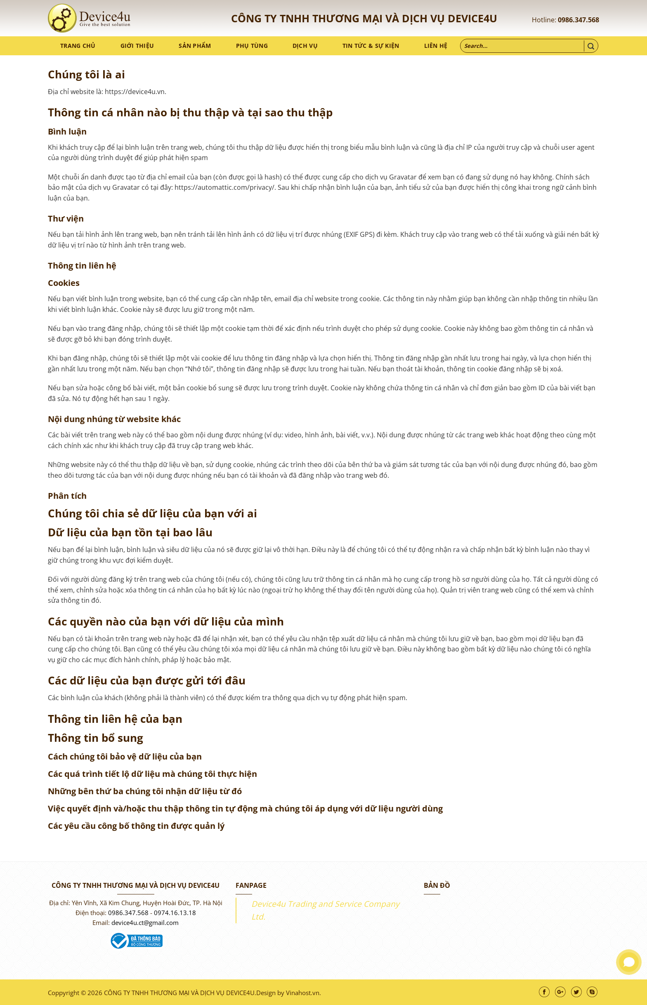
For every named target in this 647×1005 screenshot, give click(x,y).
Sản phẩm (195, 46)
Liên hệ (436, 46)
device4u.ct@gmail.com (145, 922)
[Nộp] (590, 46)
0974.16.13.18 (175, 912)
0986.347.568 (578, 19)
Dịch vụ (305, 46)
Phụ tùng (252, 46)
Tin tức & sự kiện (370, 46)
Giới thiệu (137, 46)
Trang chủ (78, 46)
